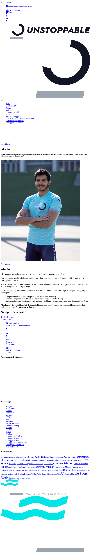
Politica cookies (12, 541)
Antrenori (9, 114)
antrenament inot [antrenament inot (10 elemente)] (34, 443)
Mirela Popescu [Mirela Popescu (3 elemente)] (33, 453)
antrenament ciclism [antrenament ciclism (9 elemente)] (18, 443)
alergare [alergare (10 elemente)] (4, 439)
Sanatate (9, 413)
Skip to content (6, 2)
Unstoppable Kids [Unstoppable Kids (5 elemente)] (54, 457)
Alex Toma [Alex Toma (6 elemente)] (49, 440)
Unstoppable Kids (12, 112)
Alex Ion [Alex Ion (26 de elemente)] (40, 439)
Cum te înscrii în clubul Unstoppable (20, 119)
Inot (7, 402)
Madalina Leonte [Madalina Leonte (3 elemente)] (60, 450)
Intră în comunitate (13, 333)
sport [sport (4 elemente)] (88, 453)
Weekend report (12, 430)
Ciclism (9, 394)
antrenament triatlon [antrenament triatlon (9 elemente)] (50, 443)
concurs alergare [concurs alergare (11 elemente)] (24, 446)
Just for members (12, 406)
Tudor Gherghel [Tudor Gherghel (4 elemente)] (42, 457)
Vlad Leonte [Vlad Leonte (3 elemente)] (11, 461)
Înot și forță (5, 127)
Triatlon (9, 417)
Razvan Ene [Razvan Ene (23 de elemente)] (69, 452)
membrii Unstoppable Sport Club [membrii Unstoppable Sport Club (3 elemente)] (18, 453)
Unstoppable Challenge (14, 419)
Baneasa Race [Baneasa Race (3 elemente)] (77, 443)
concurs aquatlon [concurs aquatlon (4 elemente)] (37, 446)
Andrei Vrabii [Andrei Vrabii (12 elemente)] (70, 439)
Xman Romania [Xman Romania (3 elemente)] (20, 461)
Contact (9, 335)
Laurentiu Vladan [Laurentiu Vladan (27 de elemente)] (44, 449)
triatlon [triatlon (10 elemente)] (4, 456)
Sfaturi (8, 415)
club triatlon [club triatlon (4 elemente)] (12, 446)
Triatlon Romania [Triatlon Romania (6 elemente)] (24, 457)
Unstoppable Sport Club (15, 428)
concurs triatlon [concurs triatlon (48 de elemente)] (63, 446)
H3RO (8, 400)
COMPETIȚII (11, 106)
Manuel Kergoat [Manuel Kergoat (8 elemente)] (71, 450)
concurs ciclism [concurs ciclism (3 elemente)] (48, 446)
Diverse (9, 398)
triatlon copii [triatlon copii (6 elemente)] (12, 457)
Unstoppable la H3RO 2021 (16, 425)
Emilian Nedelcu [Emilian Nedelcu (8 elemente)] (81, 446)
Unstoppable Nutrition (14, 123)
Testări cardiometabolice (15, 121)
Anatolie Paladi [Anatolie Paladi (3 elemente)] (58, 440)
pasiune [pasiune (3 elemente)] (60, 453)
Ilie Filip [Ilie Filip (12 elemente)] (17, 449)
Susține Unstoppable (13, 116)
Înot (7, 110)
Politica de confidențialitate (16, 549)
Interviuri (9, 404)
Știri (7, 331)
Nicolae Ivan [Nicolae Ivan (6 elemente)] (43, 453)
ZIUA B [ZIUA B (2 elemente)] (28, 461)
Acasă (8, 104)
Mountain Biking (12, 408)
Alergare (9, 108)
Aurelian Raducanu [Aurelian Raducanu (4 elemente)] (66, 443)
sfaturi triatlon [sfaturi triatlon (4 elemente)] (81, 453)
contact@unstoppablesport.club (19, 6)
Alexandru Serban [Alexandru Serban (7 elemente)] (15, 440)
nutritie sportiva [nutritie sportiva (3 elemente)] (53, 453)
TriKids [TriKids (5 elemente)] (34, 457)
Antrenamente (11, 327)
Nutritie (9, 411)
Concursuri (10, 396)
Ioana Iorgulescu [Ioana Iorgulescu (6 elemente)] (27, 450)
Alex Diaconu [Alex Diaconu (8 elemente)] (28, 440)
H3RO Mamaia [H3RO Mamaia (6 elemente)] (6, 450)
